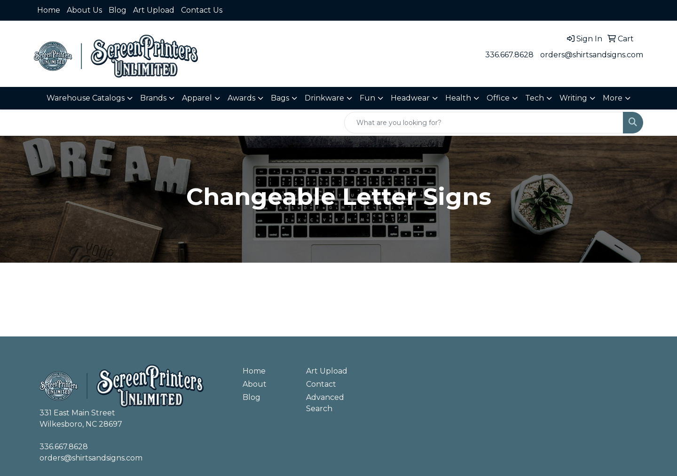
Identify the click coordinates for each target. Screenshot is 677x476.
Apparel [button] (197, 98)
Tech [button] (534, 98)
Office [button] (498, 98)
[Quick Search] (483, 122)
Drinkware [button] (324, 98)
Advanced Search (325, 403)
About (255, 384)
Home (48, 10)
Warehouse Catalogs (86, 98)
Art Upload (153, 10)
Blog (117, 10)
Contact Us (201, 10)
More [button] (612, 98)
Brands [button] (153, 98)
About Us (84, 10)
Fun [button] (367, 98)
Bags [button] (280, 98)
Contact (321, 384)
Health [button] (458, 98)
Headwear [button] (410, 98)
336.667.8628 (509, 54)
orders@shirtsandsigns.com (591, 54)
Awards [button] (241, 98)
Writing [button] (573, 98)
